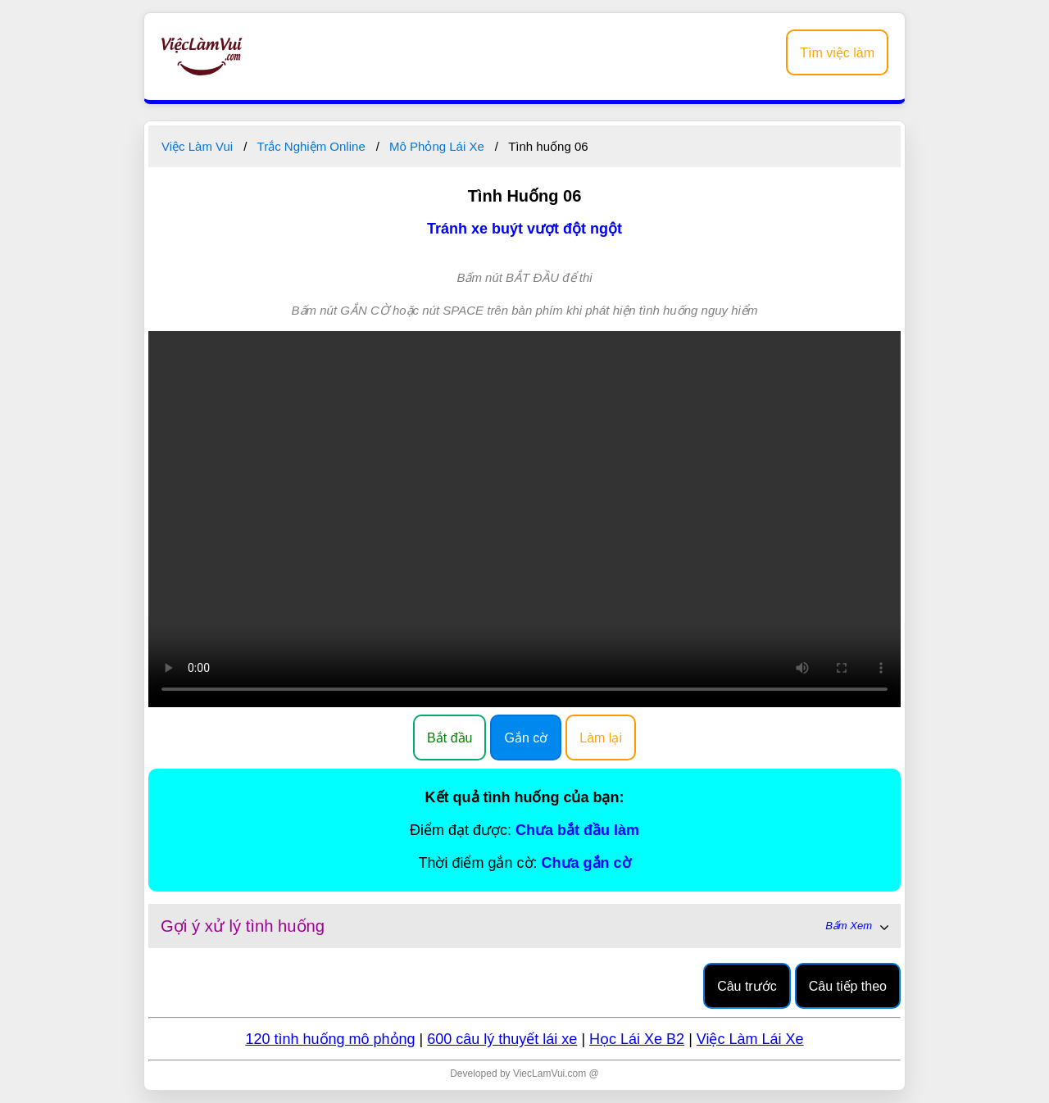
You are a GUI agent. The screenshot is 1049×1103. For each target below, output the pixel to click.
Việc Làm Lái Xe (750, 1039)
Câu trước (747, 986)
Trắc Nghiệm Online (311, 146)
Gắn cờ (525, 738)
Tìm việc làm (837, 53)
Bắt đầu (449, 738)
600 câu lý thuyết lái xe (502, 1039)
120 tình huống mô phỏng (330, 1039)
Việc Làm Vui (197, 146)
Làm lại (600, 738)
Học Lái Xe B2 (636, 1039)
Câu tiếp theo (848, 986)
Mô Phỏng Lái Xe (436, 146)
